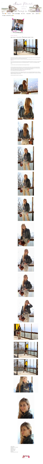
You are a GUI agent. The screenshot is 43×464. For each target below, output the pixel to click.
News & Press (23, 13)
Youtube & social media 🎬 (15, 13)
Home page (9, 13)
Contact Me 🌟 (38, 13)
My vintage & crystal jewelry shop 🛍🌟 (8, 15)
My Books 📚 (28, 13)
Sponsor (33, 13)
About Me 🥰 (4, 13)
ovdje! (23, 70)
